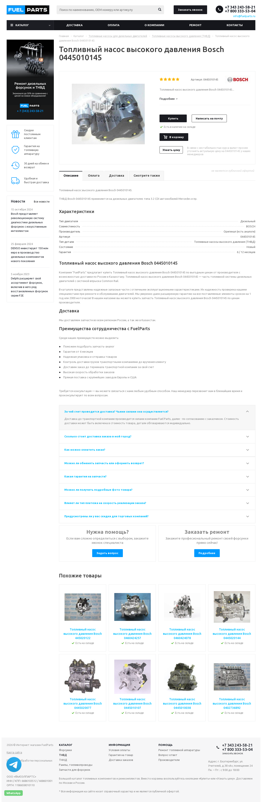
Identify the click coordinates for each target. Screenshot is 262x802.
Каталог (22, 25)
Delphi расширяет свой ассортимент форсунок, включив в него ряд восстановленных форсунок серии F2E (29, 287)
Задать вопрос (107, 553)
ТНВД (63, 754)
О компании (154, 25)
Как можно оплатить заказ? (84, 449)
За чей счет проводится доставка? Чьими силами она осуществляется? (116, 411)
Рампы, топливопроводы (75, 764)
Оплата (113, 25)
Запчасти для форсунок (74, 769)
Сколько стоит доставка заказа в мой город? (97, 436)
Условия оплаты (119, 749)
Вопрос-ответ (167, 754)
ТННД (63, 759)
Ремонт (195, 25)
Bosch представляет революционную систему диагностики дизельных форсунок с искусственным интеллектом (29, 222)
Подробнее (207, 553)
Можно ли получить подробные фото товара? (98, 489)
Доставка (74, 25)
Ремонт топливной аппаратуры (179, 749)
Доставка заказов (121, 759)
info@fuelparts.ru (244, 16)
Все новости (42, 201)
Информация (119, 744)
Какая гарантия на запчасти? (85, 476)
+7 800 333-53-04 (240, 11)
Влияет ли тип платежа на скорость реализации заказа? (105, 502)
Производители (169, 759)
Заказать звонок (190, 9)
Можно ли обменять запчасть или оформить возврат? (104, 463)
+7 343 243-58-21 (240, 7)
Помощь (165, 744)
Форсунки (65, 749)
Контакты (235, 25)
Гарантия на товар (121, 754)
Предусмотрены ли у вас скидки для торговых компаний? (106, 516)
